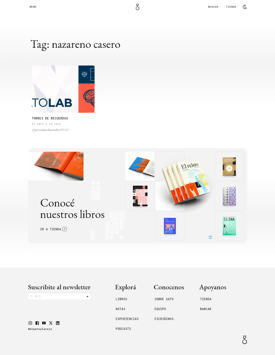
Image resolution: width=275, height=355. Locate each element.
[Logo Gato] (137, 6)
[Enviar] (87, 296)
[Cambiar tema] (245, 7)
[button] (30, 323)
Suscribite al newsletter (59, 287)
